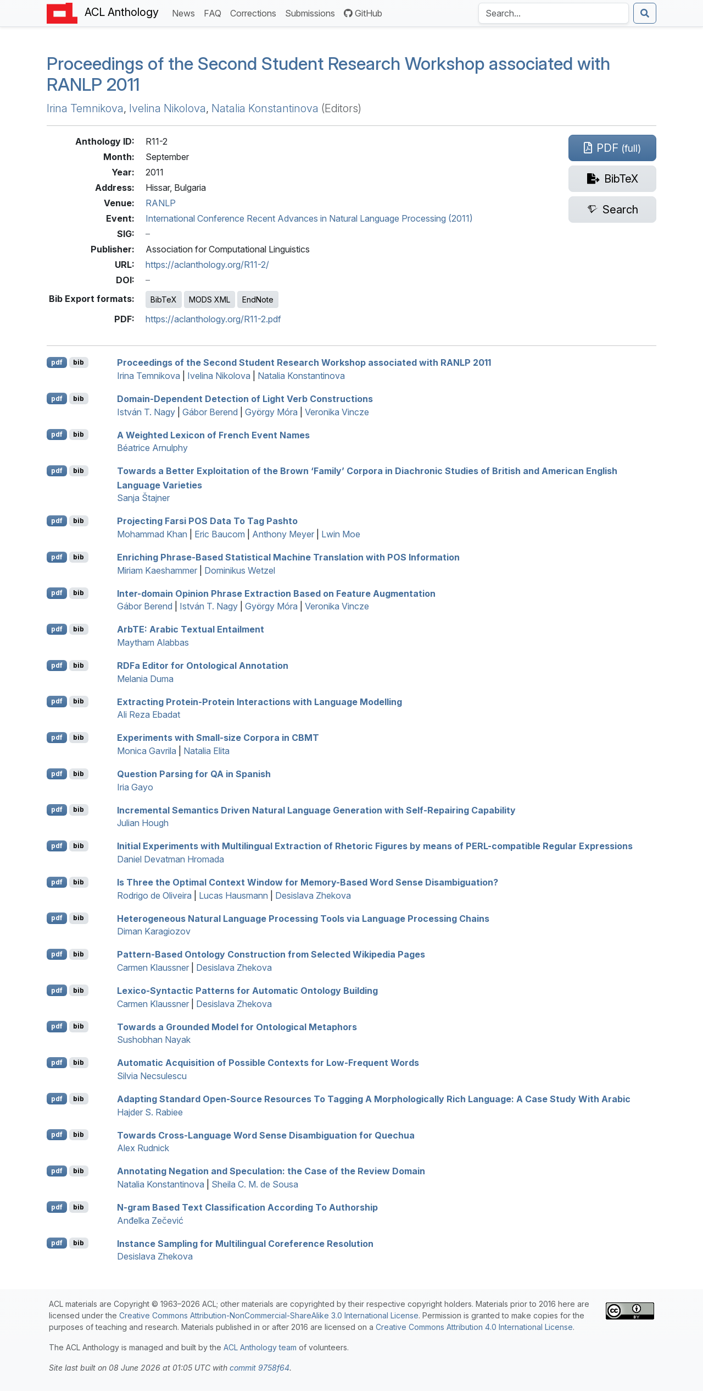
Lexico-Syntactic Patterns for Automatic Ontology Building (247, 990)
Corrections (255, 12)
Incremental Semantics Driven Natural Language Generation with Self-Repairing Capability (316, 809)
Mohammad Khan (152, 534)
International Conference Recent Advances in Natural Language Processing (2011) (309, 218)
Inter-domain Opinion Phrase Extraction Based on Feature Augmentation (276, 592)
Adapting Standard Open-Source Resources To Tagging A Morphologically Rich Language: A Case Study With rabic (374, 1098)
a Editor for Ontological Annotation (202, 665)
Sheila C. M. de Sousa (254, 1184)
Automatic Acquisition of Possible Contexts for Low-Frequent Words (268, 1062)
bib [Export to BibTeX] (78, 362)
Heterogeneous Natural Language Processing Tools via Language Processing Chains (303, 917)
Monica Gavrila (146, 750)
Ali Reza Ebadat (148, 714)
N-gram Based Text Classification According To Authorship (247, 1207)
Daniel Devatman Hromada (170, 859)
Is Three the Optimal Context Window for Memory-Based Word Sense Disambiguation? (307, 882)
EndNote (258, 299)
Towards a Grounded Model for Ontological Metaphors (237, 1026)
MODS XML (209, 299)
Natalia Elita (206, 750)
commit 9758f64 (259, 1367)
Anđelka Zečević (150, 1220)
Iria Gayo (135, 787)
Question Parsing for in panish (194, 773)
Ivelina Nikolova (167, 108)
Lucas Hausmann (233, 895)
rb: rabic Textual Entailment (190, 629)
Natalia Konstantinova (265, 108)
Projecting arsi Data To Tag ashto (207, 520)
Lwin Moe (340, 534)
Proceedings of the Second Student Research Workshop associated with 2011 (328, 74)
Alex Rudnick (143, 1147)
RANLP (161, 202)
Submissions (312, 12)
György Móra (271, 411)
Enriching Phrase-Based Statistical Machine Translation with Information (288, 557)
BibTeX (163, 299)
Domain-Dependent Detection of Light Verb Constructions (245, 398)
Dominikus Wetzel (239, 570)
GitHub (363, 13)
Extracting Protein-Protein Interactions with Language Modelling (259, 701)
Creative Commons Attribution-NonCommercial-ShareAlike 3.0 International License (269, 1315)
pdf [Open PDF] (57, 362)
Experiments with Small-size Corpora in (218, 737)
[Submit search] (644, 13)
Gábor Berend (210, 411)
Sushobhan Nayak (154, 1039)
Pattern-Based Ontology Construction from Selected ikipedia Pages (271, 954)
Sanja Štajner (143, 497)
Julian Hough (143, 822)
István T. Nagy (146, 411)
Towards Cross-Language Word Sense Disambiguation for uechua (266, 1134)
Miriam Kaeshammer (157, 570)
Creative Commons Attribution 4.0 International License (474, 1327)
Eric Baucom (219, 534)
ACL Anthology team (260, 1347)
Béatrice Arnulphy (152, 447)
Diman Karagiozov (154, 931)
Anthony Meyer (283, 534)
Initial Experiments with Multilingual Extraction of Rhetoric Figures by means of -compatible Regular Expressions (375, 845)
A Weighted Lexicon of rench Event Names (213, 434)
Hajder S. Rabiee (150, 1112)
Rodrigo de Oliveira (154, 895)
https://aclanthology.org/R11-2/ (207, 264)
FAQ (215, 12)
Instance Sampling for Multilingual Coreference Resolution (245, 1243)
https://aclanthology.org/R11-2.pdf (213, 319)
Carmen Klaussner (153, 967)
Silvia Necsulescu (152, 1075)
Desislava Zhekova (313, 895)
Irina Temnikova (85, 108)
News (185, 12)
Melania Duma (145, 678)
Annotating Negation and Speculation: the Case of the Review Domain (271, 1170)
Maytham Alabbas (153, 642)
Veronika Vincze (337, 411)
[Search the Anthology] (553, 13)
